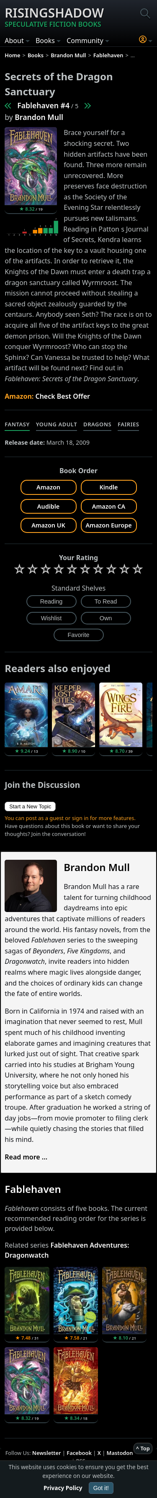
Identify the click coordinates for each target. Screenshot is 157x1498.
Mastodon (120, 1453)
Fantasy (17, 424)
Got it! (101, 1488)
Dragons (97, 424)
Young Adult (56, 424)
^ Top (143, 1448)
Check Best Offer (62, 396)
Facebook (79, 1453)
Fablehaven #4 (43, 105)
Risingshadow (54, 16)
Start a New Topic (30, 806)
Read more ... (26, 1157)
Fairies (128, 424)
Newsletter (46, 1453)
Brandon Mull (39, 117)
